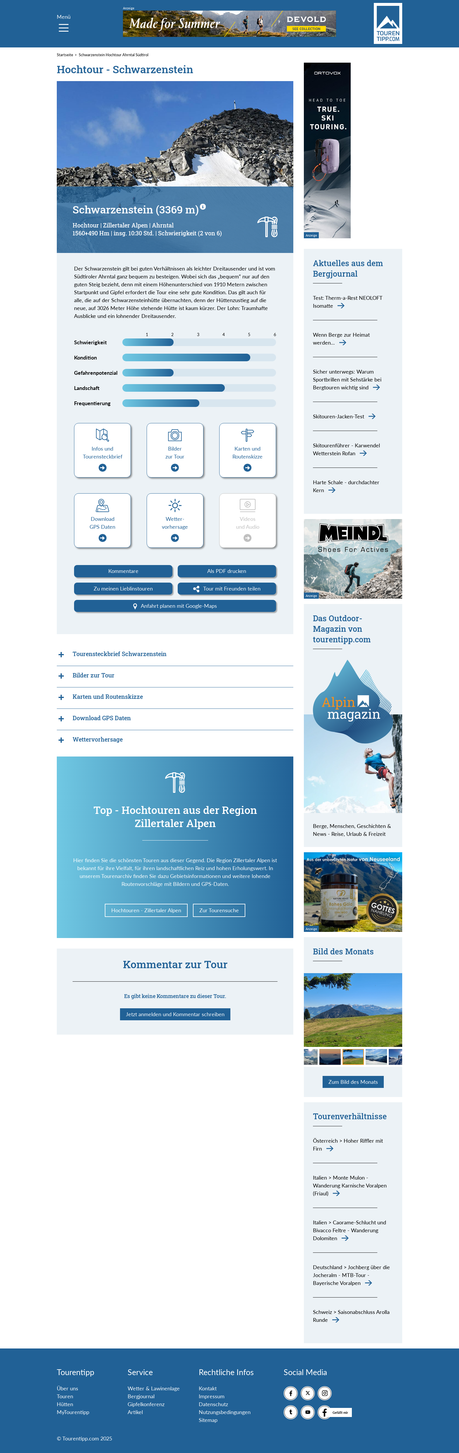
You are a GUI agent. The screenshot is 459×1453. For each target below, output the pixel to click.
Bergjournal (141, 1396)
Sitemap (208, 1420)
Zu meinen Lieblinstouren (123, 588)
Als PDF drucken (226, 571)
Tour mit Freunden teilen (227, 588)
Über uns (67, 1388)
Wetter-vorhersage (175, 529)
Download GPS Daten (102, 529)
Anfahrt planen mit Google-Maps (175, 606)
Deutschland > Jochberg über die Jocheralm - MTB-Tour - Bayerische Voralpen (351, 1275)
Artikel (135, 1412)
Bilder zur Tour (174, 458)
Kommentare (123, 571)
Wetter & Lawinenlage (154, 1388)
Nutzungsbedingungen (225, 1412)
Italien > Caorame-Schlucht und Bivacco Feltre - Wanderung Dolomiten (349, 1230)
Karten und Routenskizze (247, 458)
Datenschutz (213, 1404)
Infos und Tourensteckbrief (102, 458)
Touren (65, 1396)
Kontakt (208, 1388)
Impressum (212, 1396)
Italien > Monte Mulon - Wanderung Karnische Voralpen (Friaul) (350, 1185)
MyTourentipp (73, 1412)
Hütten (65, 1404)
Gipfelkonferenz (146, 1404)
